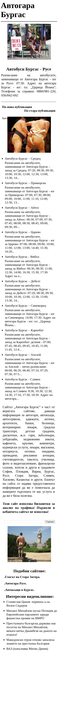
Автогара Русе (15, 583)
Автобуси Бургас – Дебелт (22, 281)
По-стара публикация (39, 110)
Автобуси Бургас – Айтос (22, 207)
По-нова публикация (17, 107)
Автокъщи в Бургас (19, 590)
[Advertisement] (29, 44)
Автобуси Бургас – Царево (23, 232)
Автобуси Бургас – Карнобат (24, 330)
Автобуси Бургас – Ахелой (23, 354)
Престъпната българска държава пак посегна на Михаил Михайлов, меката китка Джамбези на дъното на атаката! (31, 629)
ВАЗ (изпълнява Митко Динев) (27, 648)
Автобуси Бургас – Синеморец (25, 305)
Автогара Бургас (11, 118)
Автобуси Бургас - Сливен (22, 379)
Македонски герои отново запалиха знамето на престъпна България (30, 641)
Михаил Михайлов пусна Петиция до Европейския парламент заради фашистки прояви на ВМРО (31, 614)
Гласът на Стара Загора (22, 577)
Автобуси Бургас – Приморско (25, 183)
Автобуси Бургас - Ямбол (22, 256)
